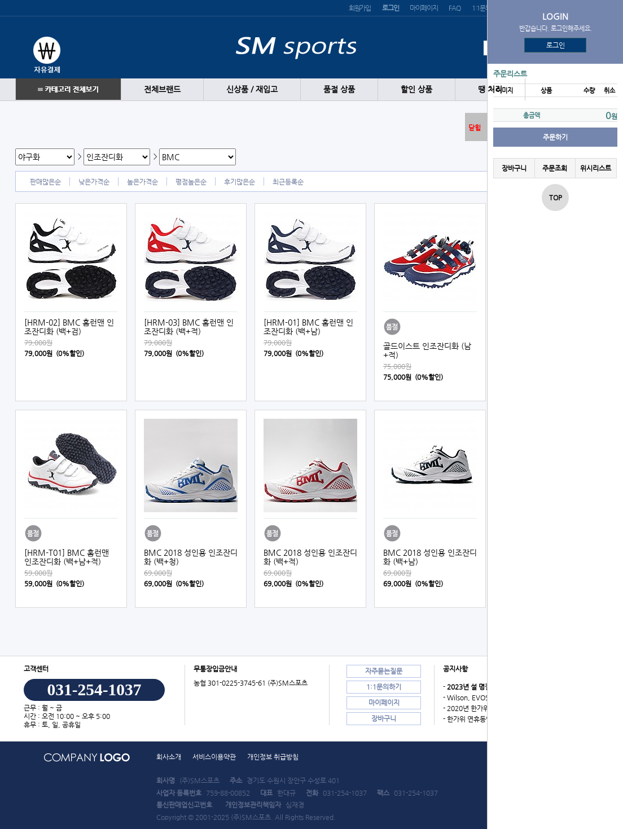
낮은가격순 (93, 182)
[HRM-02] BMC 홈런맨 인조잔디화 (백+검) (69, 327)
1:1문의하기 (383, 687)
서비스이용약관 (214, 757)
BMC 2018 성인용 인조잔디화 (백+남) (430, 557)
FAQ (454, 8)
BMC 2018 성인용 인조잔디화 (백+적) (310, 557)
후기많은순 (239, 182)
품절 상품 (339, 89)
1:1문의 (481, 8)
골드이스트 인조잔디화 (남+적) (427, 350)
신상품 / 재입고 (252, 89)
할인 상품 (416, 89)
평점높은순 (191, 182)
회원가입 (360, 8)
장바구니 (514, 168)
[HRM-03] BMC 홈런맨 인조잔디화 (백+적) (189, 327)
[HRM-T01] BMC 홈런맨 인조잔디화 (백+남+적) (66, 557)
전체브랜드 (162, 89)
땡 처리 (490, 89)
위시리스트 (595, 168)
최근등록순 (288, 182)
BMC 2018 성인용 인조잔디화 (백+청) (191, 557)
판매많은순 (45, 182)
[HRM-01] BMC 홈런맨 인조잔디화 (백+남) (308, 327)
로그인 (555, 45)
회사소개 (168, 757)
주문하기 (555, 137)
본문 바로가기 (0, 0)
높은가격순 (142, 182)
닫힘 (474, 127)
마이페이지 (423, 8)
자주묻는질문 (383, 671)
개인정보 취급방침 (273, 757)
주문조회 (554, 168)
